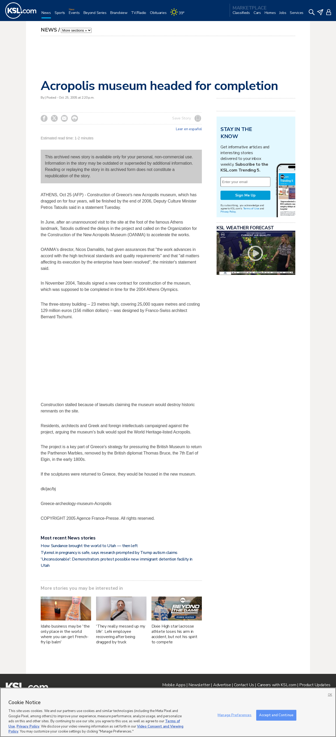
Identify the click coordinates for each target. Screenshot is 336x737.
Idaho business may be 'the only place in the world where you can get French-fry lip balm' (65, 634)
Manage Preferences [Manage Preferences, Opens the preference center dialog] (234, 715)
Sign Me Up (245, 195)
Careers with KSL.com (276, 685)
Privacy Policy (228, 211)
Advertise (222, 685)
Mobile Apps (173, 685)
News (49, 29)
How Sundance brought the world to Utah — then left (89, 546)
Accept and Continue (276, 715)
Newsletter (199, 685)
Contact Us (244, 685)
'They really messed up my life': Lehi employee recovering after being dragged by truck (120, 634)
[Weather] (179, 15)
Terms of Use (251, 208)
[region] (168, 712)
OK (330, 695)
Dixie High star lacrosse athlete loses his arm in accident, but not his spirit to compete (174, 634)
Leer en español (189, 129)
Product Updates (314, 685)
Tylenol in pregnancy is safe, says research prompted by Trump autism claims (109, 553)
